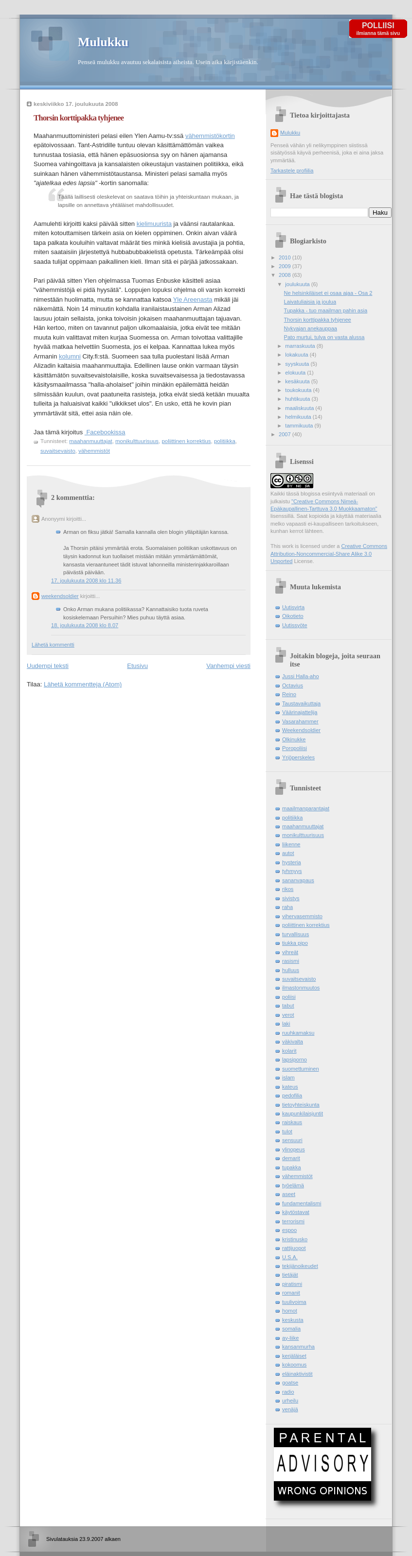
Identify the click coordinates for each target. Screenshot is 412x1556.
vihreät (290, 952)
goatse (290, 1382)
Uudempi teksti (48, 665)
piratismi (292, 1284)
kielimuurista (154, 223)
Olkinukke (294, 739)
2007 (285, 434)
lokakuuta (297, 355)
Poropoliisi (294, 748)
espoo (289, 1230)
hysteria (291, 862)
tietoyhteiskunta (301, 1105)
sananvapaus (298, 880)
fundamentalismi (301, 1203)
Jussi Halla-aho (300, 676)
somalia (291, 1329)
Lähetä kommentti (53, 645)
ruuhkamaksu (298, 1033)
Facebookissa (105, 432)
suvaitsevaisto (57, 451)
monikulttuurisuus (137, 441)
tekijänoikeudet (300, 1266)
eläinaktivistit (297, 1374)
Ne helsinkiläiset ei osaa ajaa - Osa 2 (328, 293)
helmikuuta (299, 417)
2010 (285, 257)
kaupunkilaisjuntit (302, 1113)
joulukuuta (298, 284)
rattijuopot (294, 1248)
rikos (287, 889)
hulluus (290, 970)
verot (288, 1015)
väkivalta (292, 1041)
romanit (291, 1293)
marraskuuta (300, 346)
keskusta (293, 1320)
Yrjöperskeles (298, 757)
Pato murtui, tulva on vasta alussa (324, 337)
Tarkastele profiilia (291, 170)
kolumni (70, 356)
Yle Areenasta (193, 299)
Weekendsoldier (301, 730)
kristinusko (294, 1239)
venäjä (290, 1409)
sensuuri (292, 1140)
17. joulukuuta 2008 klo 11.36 (86, 580)
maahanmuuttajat (90, 441)
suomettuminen (300, 1069)
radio (288, 1392)
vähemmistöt (94, 451)
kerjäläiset (294, 1356)
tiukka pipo (295, 943)
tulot (287, 1131)
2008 (285, 275)
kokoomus (294, 1365)
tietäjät (290, 1275)
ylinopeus (293, 1149)
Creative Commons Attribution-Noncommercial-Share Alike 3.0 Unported (328, 553)
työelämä (293, 1185)
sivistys (291, 898)
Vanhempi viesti (228, 665)
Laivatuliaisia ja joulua (310, 302)
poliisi (289, 997)
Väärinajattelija (299, 712)
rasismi (290, 961)
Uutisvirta (293, 607)
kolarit (289, 1051)
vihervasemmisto (302, 916)
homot (289, 1311)
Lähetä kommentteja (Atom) (83, 684)
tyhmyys (292, 871)
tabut (288, 1006)
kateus (290, 1087)
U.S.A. (290, 1257)
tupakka (291, 1167)
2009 (285, 266)
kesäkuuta (298, 381)
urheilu (290, 1400)
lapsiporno (294, 1059)
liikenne (291, 844)
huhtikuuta (298, 399)
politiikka (224, 441)
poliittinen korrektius (186, 441)
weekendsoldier (60, 596)
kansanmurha (298, 1347)
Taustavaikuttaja (301, 703)
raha (287, 907)
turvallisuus (295, 934)
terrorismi (293, 1221)
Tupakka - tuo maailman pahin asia (326, 310)
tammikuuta (299, 425)
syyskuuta (297, 364)
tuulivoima (294, 1302)
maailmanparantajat (305, 808)
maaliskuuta (300, 408)
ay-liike (290, 1338)
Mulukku (103, 42)
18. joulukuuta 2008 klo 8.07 (84, 625)
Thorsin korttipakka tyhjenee (79, 117)
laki (286, 1023)
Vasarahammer (300, 721)
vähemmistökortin (210, 135)
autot (288, 853)
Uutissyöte (294, 625)
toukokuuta (299, 390)
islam (288, 1077)
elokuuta (296, 373)
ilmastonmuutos (301, 988)
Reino (289, 694)
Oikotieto (293, 616)
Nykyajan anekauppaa (310, 328)
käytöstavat (295, 1212)
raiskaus (292, 1122)
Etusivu (137, 665)
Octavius (292, 685)
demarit (291, 1158)
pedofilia (292, 1095)
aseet (288, 1194)
